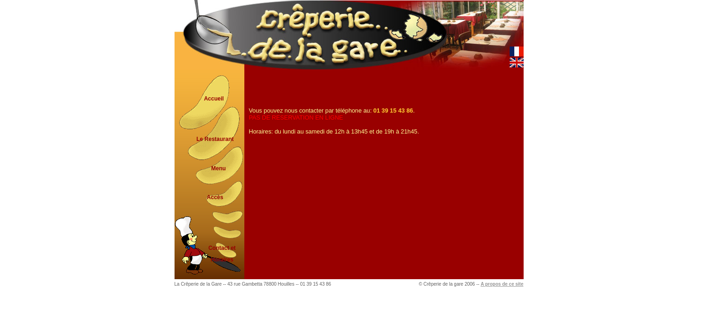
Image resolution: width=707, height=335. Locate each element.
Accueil (214, 98)
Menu (218, 168)
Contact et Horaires (222, 251)
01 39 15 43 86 (393, 110)
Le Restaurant (215, 139)
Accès (215, 197)
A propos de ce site (502, 284)
